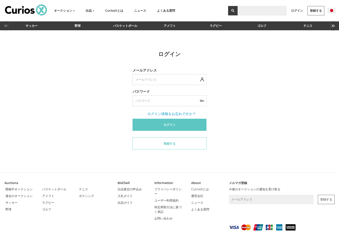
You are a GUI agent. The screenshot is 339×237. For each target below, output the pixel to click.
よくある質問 (166, 11)
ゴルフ (261, 26)
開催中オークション (19, 189)
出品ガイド (125, 203)
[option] (31, 25)
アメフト (170, 26)
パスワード (141, 92)
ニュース (140, 11)
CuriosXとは (114, 11)
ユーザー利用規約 (166, 200)
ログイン (297, 11)
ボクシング (86, 196)
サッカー (32, 26)
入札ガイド (125, 196)
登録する (316, 11)
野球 (78, 26)
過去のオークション (19, 196)
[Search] (262, 11)
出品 (90, 11)
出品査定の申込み (130, 189)
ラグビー (216, 26)
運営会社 (197, 196)
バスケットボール (124, 26)
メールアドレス (145, 70)
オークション (64, 11)
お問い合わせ (163, 218)
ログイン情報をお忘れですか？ (171, 114)
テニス (307, 26)
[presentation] (252, 213)
